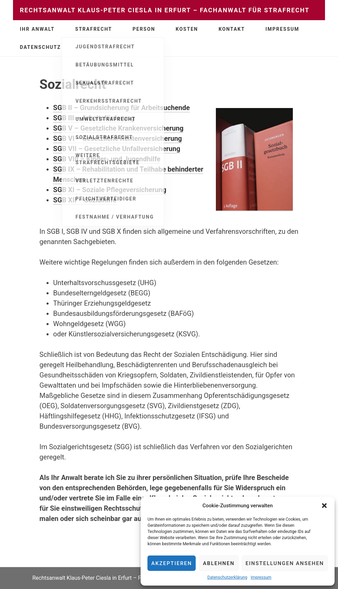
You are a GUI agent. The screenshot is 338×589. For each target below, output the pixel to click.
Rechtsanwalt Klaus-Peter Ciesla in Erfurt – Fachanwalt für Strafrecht (165, 10)
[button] (324, 505)
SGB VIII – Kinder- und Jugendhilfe (106, 159)
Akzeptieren (171, 563)
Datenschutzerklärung (227, 577)
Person (144, 29)
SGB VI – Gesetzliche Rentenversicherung (117, 138)
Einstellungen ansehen (285, 563)
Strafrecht (93, 29)
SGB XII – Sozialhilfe (84, 200)
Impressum (261, 577)
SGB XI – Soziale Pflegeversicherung (109, 190)
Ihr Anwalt (37, 29)
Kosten (187, 29)
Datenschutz (40, 47)
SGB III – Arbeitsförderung (93, 118)
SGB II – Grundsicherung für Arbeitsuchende (121, 108)
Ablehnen (218, 563)
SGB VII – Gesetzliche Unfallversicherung (116, 149)
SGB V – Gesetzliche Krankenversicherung (118, 128)
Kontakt (232, 29)
